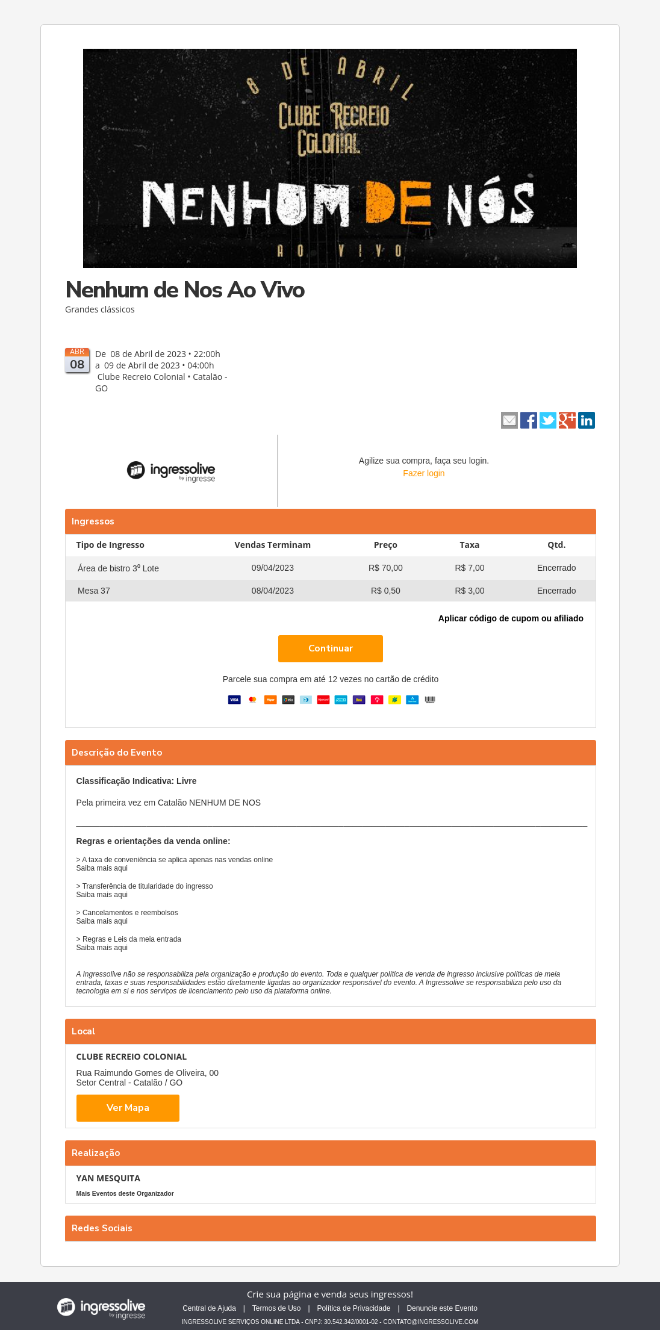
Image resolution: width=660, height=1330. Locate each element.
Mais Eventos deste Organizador (125, 1193)
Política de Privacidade (353, 1308)
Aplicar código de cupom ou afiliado (511, 618)
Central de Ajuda (209, 1308)
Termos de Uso (276, 1308)
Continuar (330, 648)
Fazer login (423, 473)
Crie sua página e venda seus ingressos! (330, 1294)
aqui (121, 868)
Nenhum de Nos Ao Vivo (184, 290)
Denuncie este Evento (441, 1308)
